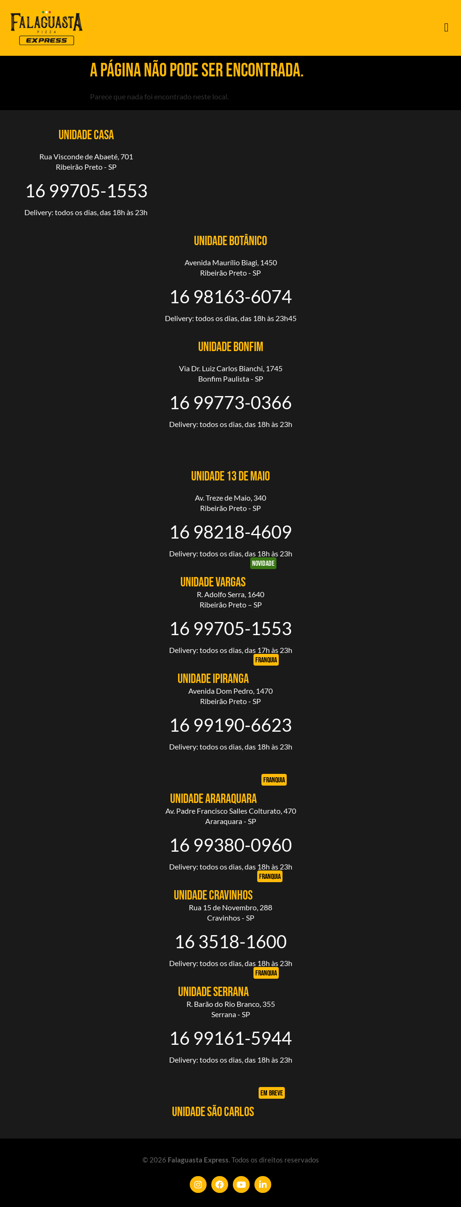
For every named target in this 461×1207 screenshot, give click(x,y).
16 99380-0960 (230, 844)
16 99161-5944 (230, 1038)
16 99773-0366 (230, 402)
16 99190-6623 (230, 724)
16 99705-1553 (86, 190)
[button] (446, 28)
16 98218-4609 (230, 531)
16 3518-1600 (230, 941)
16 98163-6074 (230, 296)
